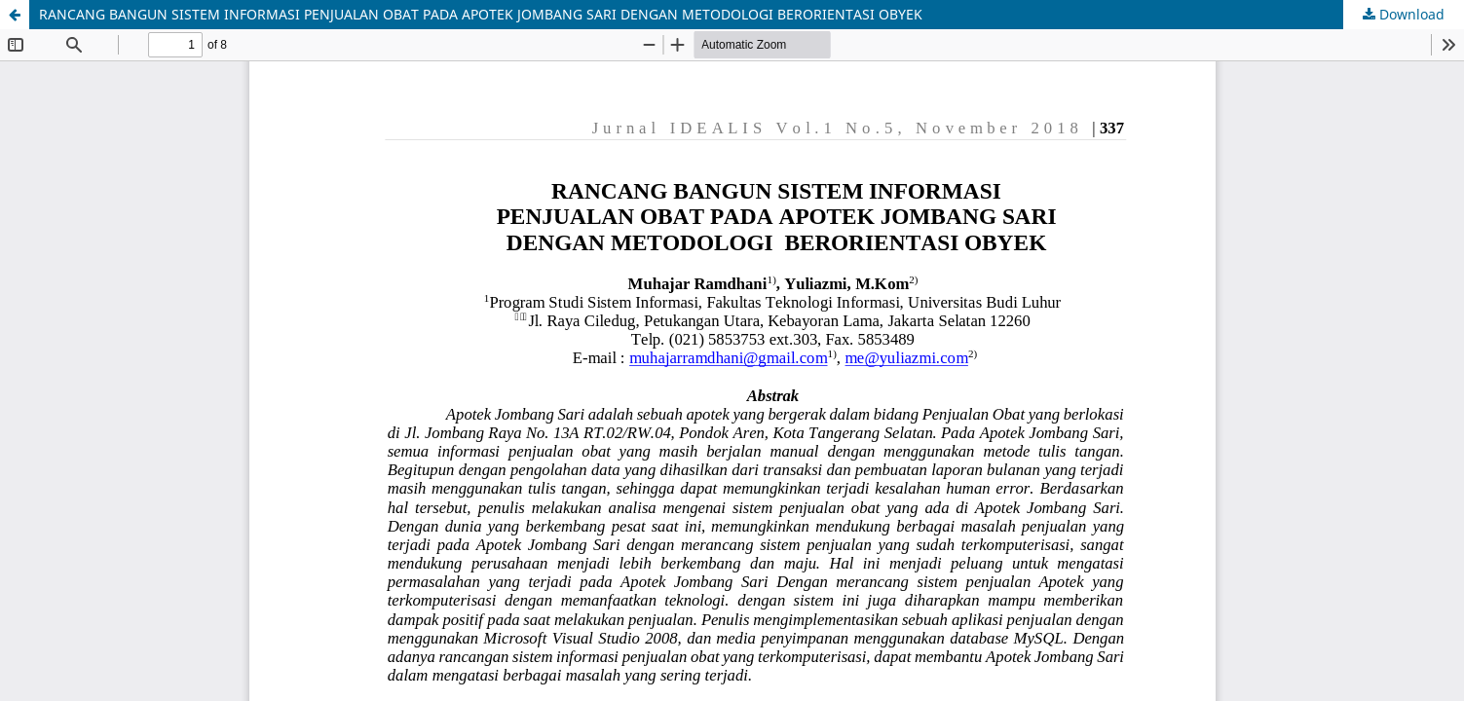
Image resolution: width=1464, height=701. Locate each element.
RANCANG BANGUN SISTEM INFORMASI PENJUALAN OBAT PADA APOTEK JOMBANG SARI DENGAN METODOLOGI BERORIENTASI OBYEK (480, 14)
